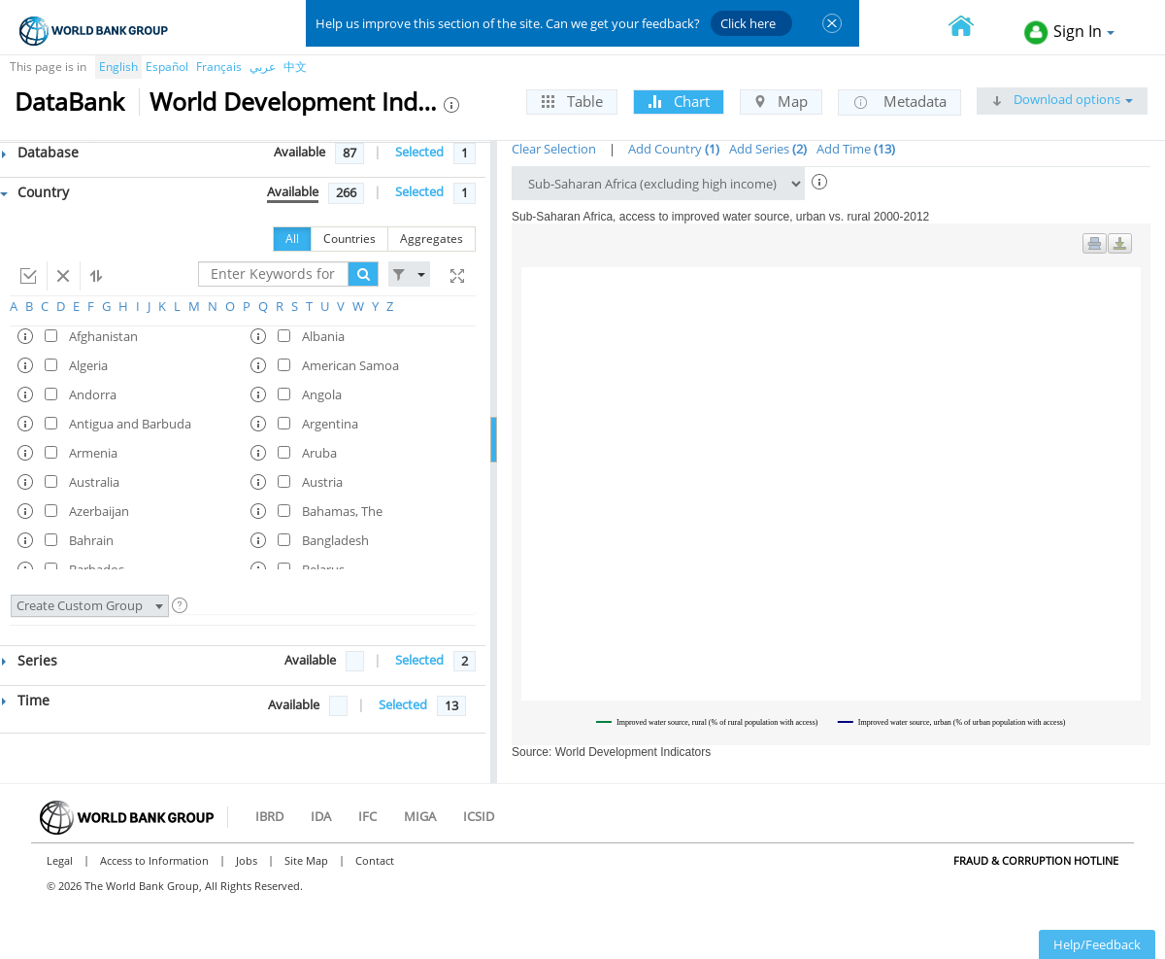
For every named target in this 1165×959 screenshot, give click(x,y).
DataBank (69, 101)
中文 (295, 66)
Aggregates (431, 238)
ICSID (478, 816)
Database (40, 152)
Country (34, 192)
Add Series (768, 148)
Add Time (855, 148)
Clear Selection (554, 148)
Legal (60, 860)
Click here (748, 23)
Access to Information (154, 860)
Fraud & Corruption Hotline (1035, 860)
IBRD (269, 816)
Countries (349, 238)
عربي (263, 66)
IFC (367, 816)
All (292, 238)
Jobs (246, 860)
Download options (1062, 99)
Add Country (673, 148)
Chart (679, 101)
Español (167, 66)
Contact (374, 860)
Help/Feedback (1097, 944)
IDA (321, 816)
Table (572, 101)
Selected (419, 151)
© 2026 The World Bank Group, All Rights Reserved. (175, 885)
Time (26, 700)
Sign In (1069, 32)
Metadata (899, 102)
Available (299, 151)
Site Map (306, 860)
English (118, 66)
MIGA (420, 816)
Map (781, 101)
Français (219, 66)
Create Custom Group (90, 605)
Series (29, 660)
